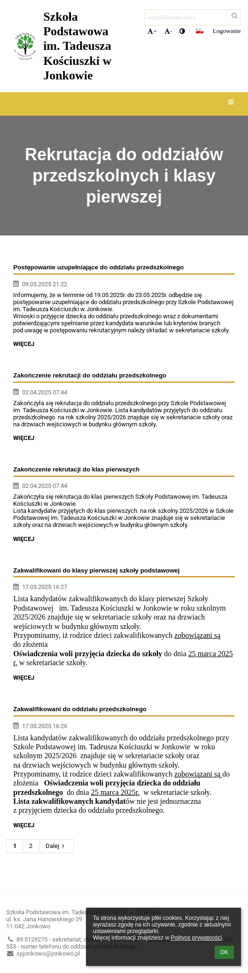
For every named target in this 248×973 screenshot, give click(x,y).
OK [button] (224, 952)
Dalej (56, 845)
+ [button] (152, 31)
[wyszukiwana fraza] (193, 17)
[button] (200, 31)
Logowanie (227, 30)
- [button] (168, 31)
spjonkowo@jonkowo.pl (43, 953)
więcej (23, 343)
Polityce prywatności (196, 937)
